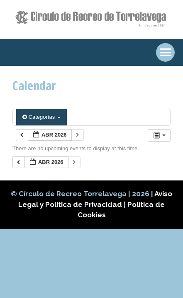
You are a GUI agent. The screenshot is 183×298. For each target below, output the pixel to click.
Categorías (41, 117)
